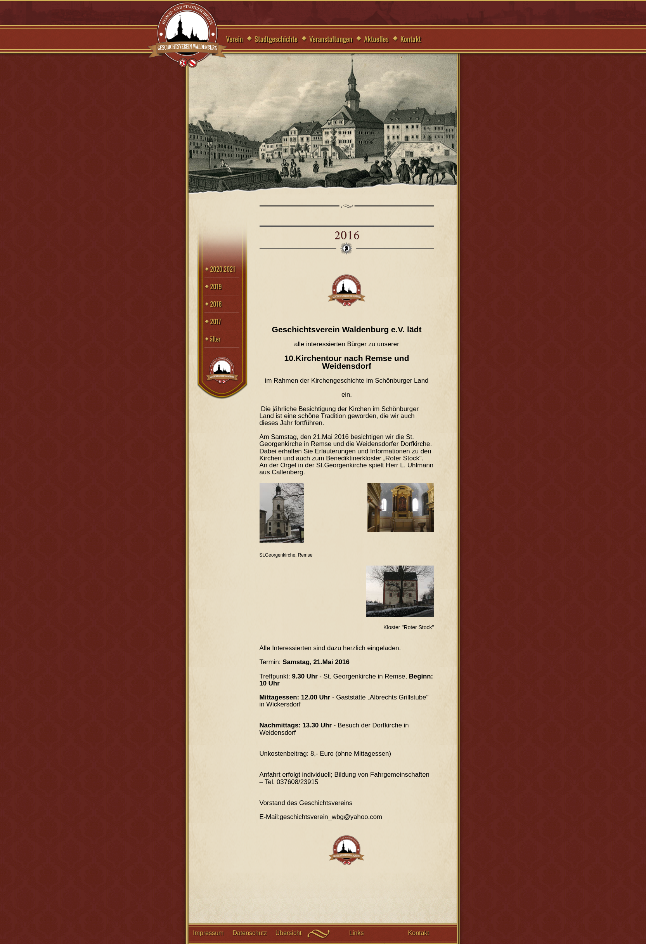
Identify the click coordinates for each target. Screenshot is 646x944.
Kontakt (410, 38)
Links (356, 933)
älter (215, 339)
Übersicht (288, 933)
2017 (215, 321)
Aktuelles (376, 38)
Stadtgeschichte (276, 38)
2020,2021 (222, 269)
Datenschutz (249, 933)
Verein (234, 38)
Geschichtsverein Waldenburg (187, 35)
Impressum (208, 933)
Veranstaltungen (330, 38)
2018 (216, 304)
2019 (216, 286)
